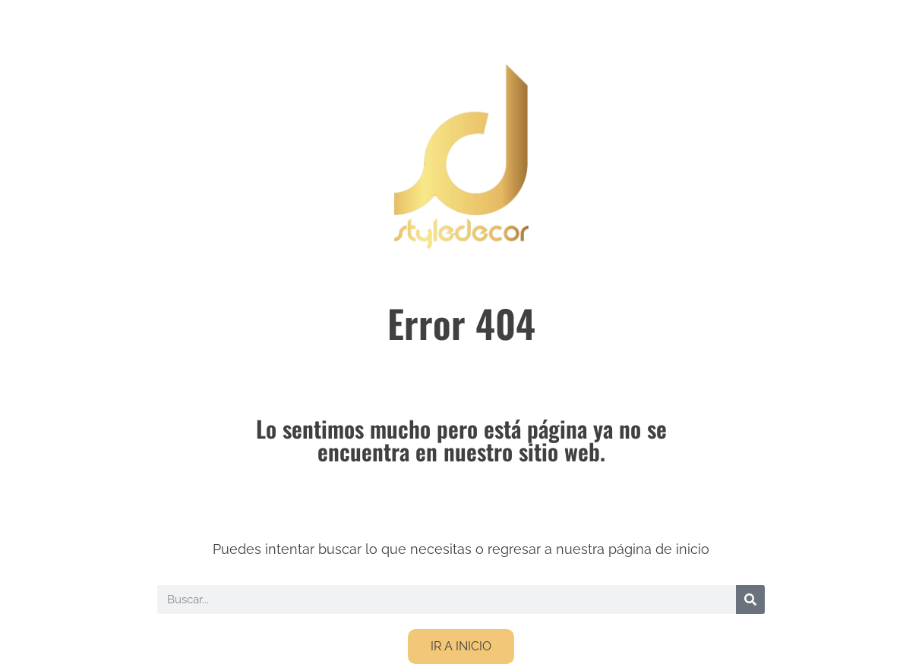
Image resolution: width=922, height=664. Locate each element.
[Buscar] (750, 599)
